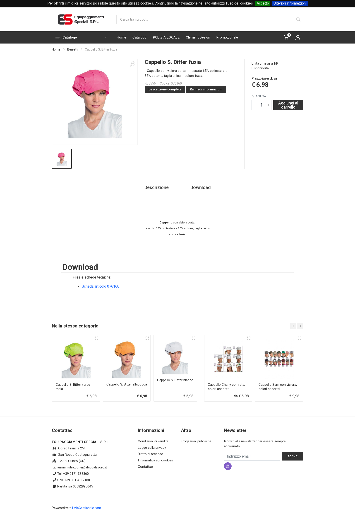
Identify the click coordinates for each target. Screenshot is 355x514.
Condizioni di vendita (153, 441)
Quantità (259, 96)
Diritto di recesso (150, 454)
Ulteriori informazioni (290, 3)
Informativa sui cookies (155, 460)
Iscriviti (292, 456)
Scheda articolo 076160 (100, 286)
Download (200, 187)
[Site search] (205, 19)
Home (56, 49)
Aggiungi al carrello (288, 105)
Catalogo (81, 37)
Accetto (263, 3)
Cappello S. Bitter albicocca (126, 384)
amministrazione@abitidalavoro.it (82, 467)
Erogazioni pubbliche (196, 441)
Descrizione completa (165, 89)
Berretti (72, 49)
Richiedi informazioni (206, 89)
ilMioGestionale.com (86, 508)
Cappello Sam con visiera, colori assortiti (278, 387)
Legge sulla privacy (152, 448)
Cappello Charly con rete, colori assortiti (226, 387)
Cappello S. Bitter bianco (175, 380)
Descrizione (156, 187)
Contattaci (146, 467)
